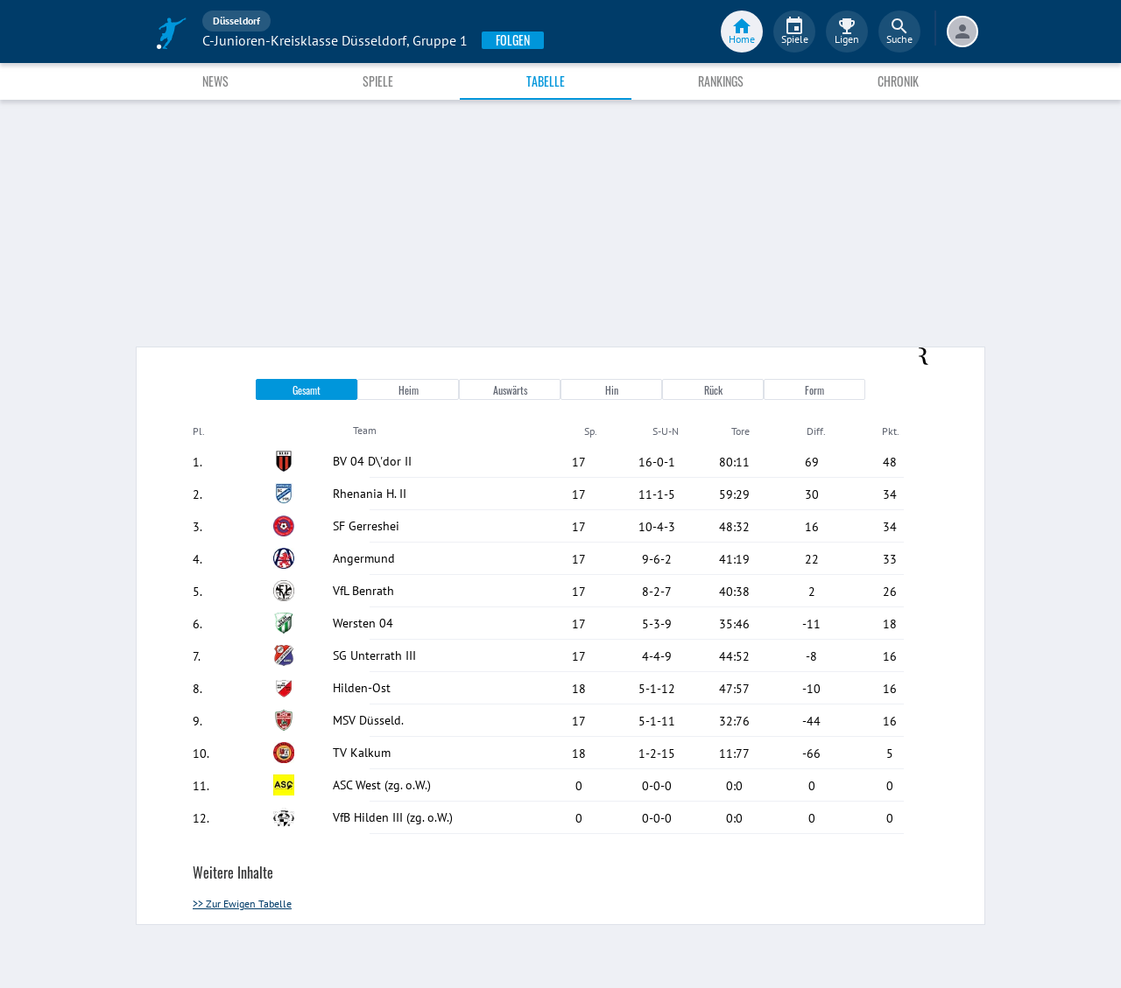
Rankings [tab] (721, 81)
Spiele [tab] (378, 81)
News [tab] (215, 81)
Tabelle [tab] (545, 81)
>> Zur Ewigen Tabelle (242, 903)
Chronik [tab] (898, 81)
